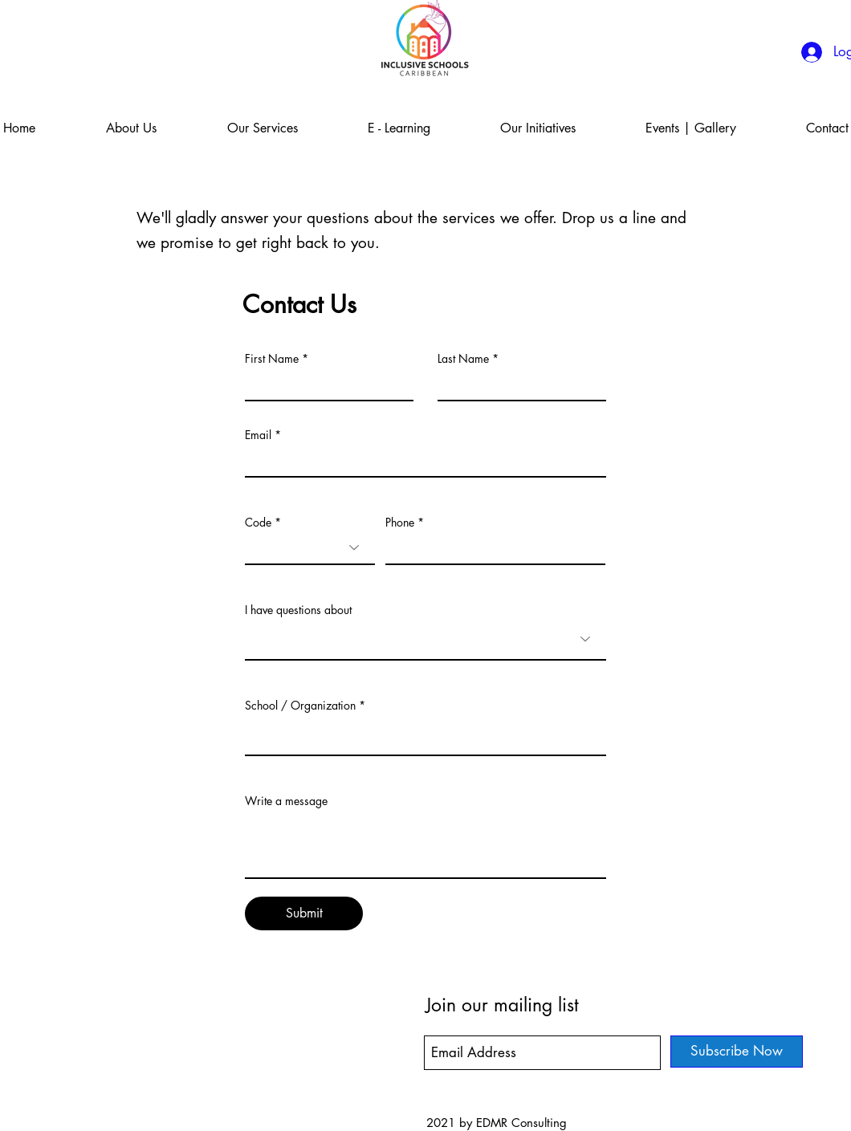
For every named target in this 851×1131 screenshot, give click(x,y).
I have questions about (298, 610)
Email (258, 435)
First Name (272, 358)
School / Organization (300, 705)
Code (258, 522)
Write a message (286, 801)
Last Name (463, 358)
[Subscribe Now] (736, 1051)
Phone (399, 522)
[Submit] (304, 913)
